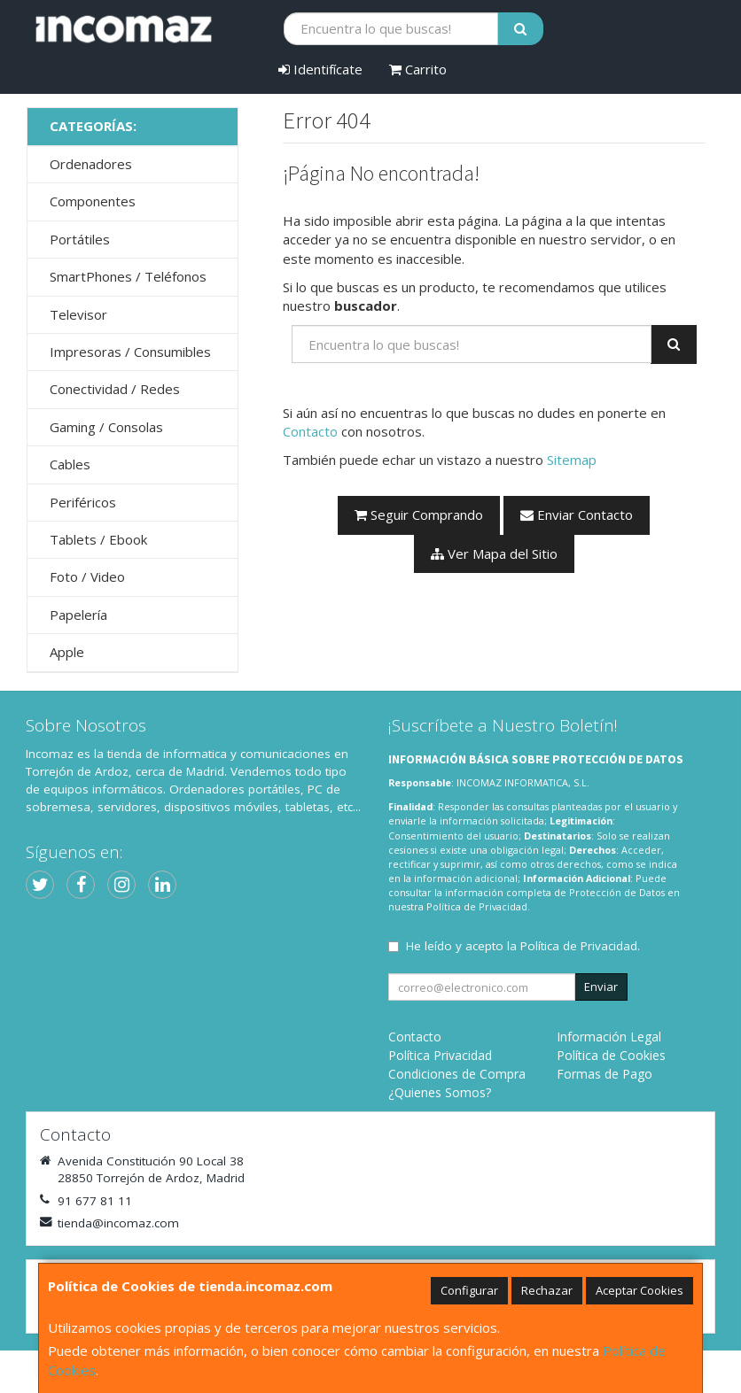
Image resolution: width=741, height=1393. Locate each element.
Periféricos (83, 502)
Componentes (93, 201)
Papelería (78, 614)
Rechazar (547, 1290)
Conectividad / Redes (115, 389)
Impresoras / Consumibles (130, 351)
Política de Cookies (611, 1055)
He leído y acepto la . (523, 946)
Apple (67, 652)
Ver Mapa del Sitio (494, 553)
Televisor (78, 314)
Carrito (418, 69)
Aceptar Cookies (639, 1290)
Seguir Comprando (419, 514)
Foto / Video (87, 576)
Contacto (310, 431)
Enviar (601, 986)
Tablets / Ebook (98, 539)
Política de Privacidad (476, 906)
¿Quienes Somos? (439, 1092)
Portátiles (80, 239)
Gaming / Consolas (106, 427)
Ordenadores (91, 164)
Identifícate (320, 69)
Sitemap (572, 459)
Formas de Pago (604, 1073)
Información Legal (609, 1036)
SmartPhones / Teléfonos (128, 276)
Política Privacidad (440, 1055)
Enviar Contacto (576, 514)
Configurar (469, 1290)
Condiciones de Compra (457, 1073)
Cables (70, 464)
